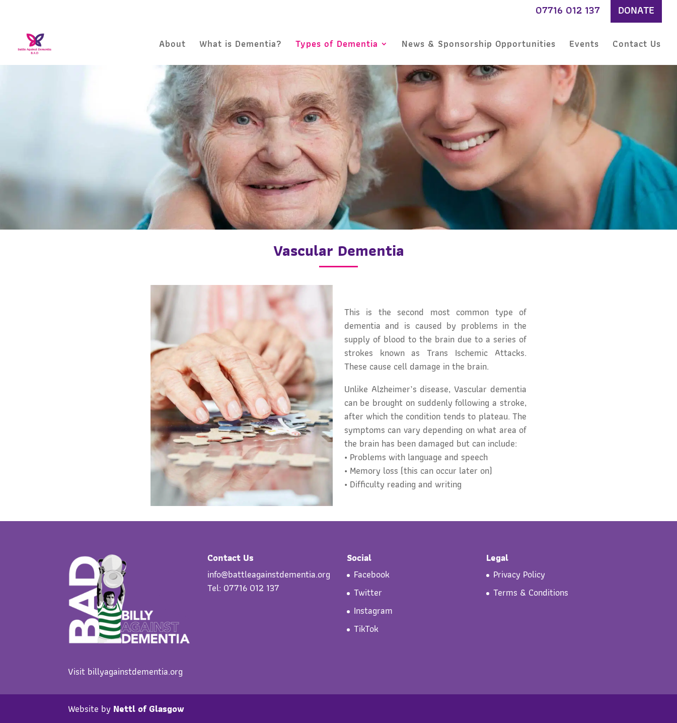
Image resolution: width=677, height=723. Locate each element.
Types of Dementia (336, 45)
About (172, 45)
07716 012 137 (568, 11)
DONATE (636, 11)
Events (584, 45)
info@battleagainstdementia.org (268, 574)
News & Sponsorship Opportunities (479, 45)
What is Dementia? (240, 45)
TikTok (366, 628)
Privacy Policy (519, 574)
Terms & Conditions (530, 592)
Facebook (372, 574)
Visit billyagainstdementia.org (125, 671)
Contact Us (637, 45)
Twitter (368, 592)
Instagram (373, 610)
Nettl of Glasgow (148, 708)
